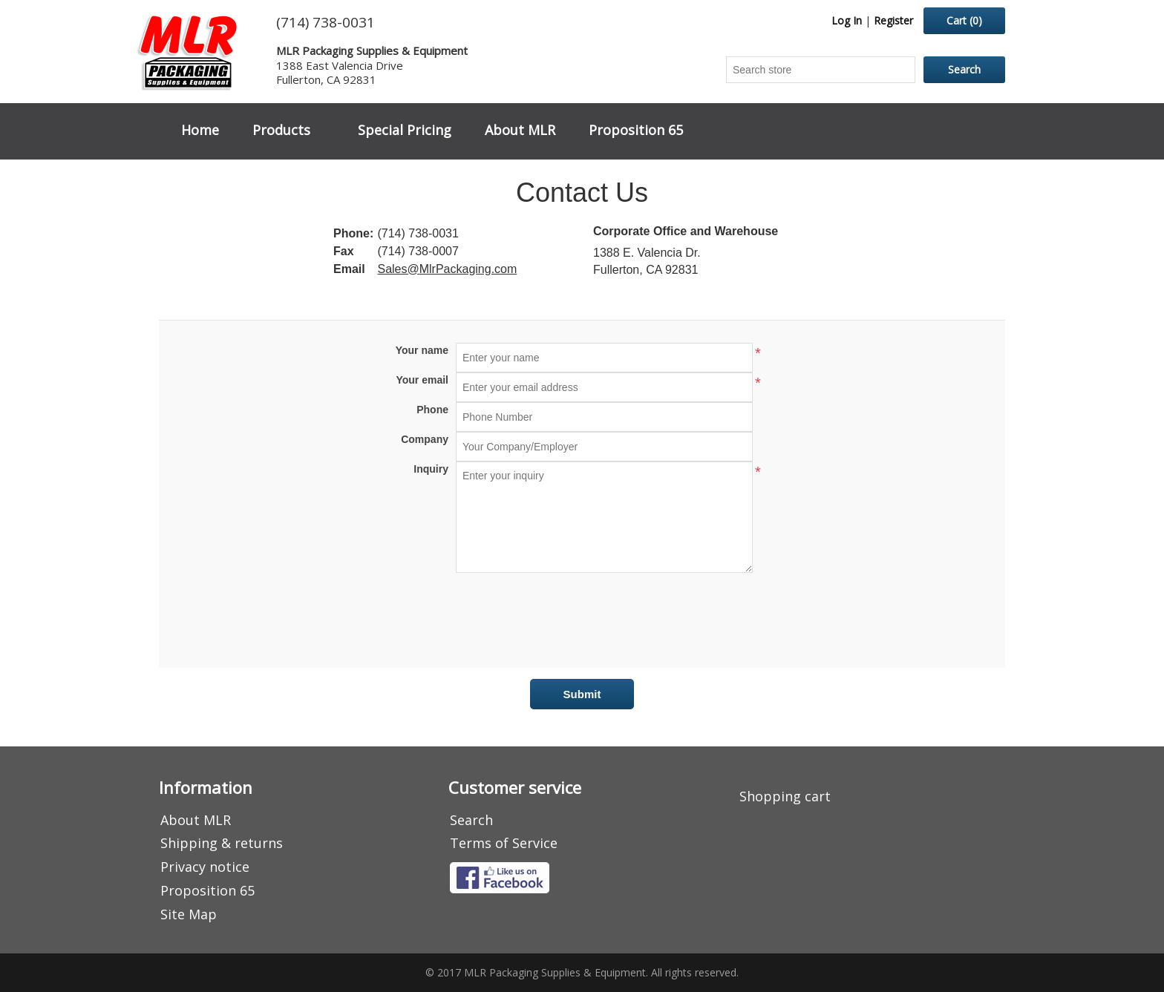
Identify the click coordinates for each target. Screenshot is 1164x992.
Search (471, 820)
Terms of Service (504, 843)
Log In (846, 20)
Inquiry (430, 469)
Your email (422, 380)
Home (200, 130)
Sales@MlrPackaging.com (447, 269)
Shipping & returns (221, 843)
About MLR (520, 130)
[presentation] (582, 617)
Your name (422, 350)
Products (281, 130)
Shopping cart (785, 796)
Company (424, 439)
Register (893, 20)
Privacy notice (204, 867)
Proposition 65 (636, 130)
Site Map (188, 914)
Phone (432, 409)
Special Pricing (404, 130)
